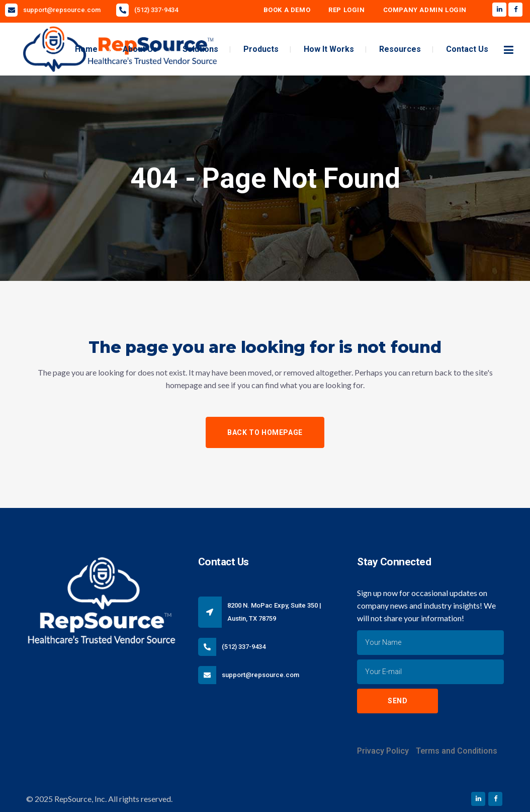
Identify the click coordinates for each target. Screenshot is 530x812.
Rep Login (346, 10)
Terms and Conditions (456, 751)
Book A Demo (287, 10)
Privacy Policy (383, 751)
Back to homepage (265, 432)
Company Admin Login (425, 10)
